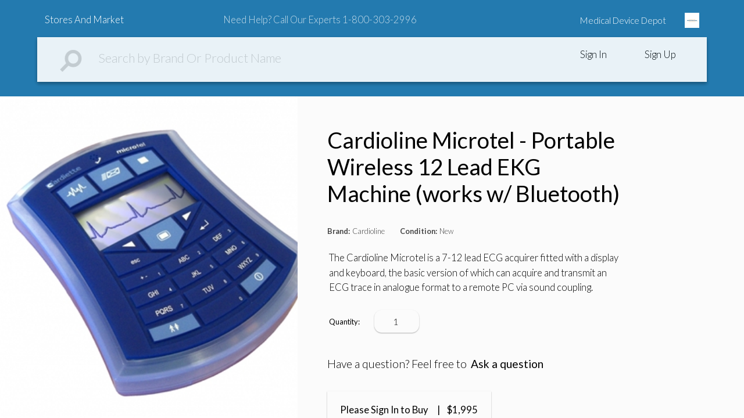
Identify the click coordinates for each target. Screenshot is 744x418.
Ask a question (507, 363)
